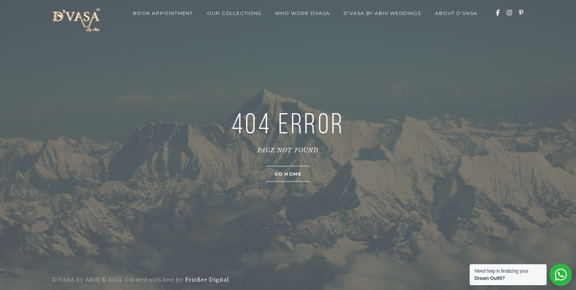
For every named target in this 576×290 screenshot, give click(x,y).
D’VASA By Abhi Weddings (382, 13)
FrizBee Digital (206, 280)
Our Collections (234, 13)
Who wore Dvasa (302, 13)
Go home (288, 174)
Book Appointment (163, 13)
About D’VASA (456, 13)
